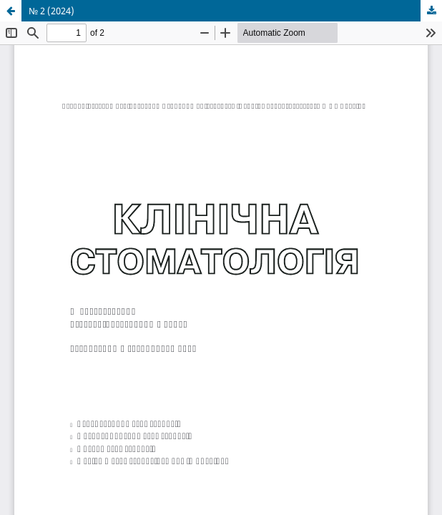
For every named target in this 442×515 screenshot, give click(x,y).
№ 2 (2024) (51, 10)
